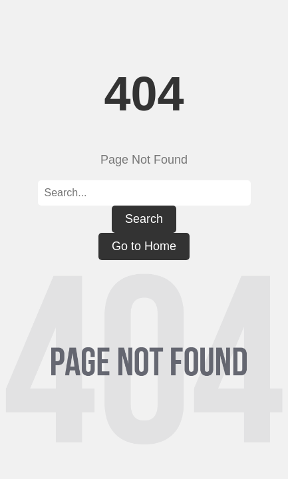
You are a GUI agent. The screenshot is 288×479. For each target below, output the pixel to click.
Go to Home (144, 246)
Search (144, 219)
